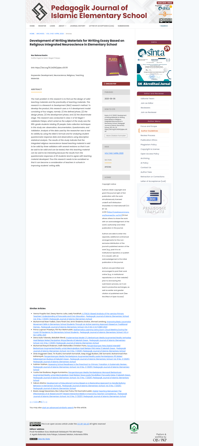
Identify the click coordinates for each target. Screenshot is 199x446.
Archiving (145, 158)
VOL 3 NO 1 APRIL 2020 (55, 33)
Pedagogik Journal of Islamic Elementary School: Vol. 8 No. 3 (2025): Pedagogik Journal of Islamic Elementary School (80, 395)
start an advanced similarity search (58, 407)
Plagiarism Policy (149, 144)
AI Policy (144, 163)
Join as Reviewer (148, 112)
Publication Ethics (149, 140)
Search (164, 26)
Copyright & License (150, 149)
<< (31, 402)
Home (32, 26)
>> (46, 402)
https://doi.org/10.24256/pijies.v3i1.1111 (51, 67)
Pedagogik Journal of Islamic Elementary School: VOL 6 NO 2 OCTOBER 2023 (74, 327)
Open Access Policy (150, 153)
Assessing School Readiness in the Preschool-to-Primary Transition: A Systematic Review (87, 364)
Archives (40, 33)
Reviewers (145, 107)
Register (42, 26)
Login (52, 26)
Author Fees (146, 172)
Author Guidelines (149, 130)
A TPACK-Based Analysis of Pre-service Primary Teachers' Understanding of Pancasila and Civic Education (78, 315)
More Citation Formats (115, 135)
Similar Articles (38, 308)
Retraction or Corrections (152, 176)
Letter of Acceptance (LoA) (101, 26)
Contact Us (146, 167)
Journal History (77, 26)
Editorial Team (147, 98)
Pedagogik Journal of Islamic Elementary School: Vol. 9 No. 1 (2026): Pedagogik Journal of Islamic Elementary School (81, 317)
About (62, 26)
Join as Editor (147, 103)
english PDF (111, 84)
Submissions (123, 26)
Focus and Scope (149, 126)
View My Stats (44, 439)
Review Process (148, 135)
